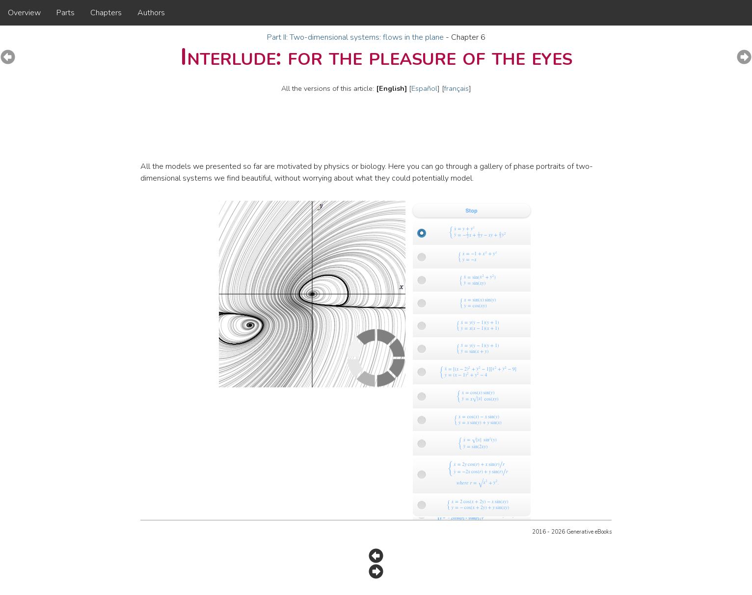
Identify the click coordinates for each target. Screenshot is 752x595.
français (456, 88)
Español (424, 88)
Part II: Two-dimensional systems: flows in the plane (356, 37)
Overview (24, 12)
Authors (151, 12)
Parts (65, 12)
